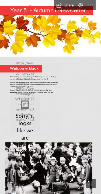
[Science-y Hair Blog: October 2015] (50, 28)
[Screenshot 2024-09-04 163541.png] (25, 114)
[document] (50, 97)
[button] (65, 5)
